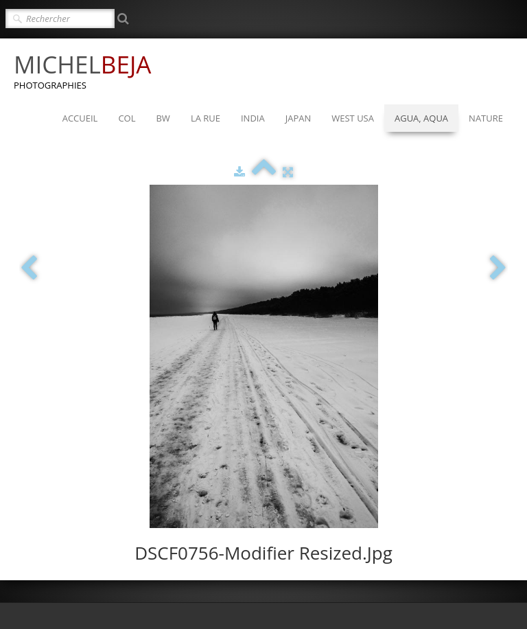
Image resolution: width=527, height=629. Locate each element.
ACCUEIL (80, 118)
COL (126, 118)
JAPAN (298, 118)
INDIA (253, 118)
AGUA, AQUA (421, 118)
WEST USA (352, 118)
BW (162, 118)
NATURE (486, 118)
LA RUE (205, 118)
